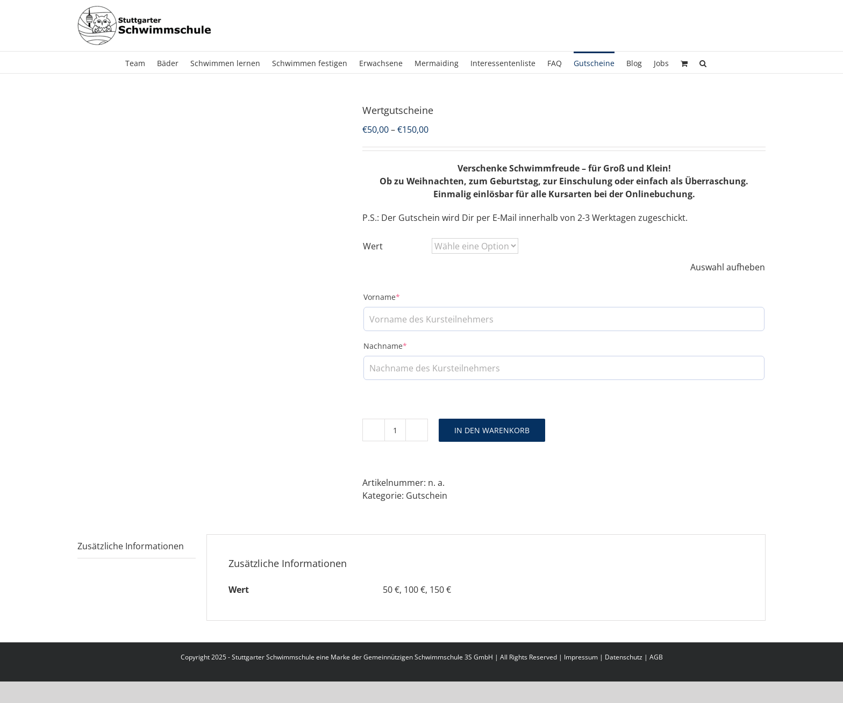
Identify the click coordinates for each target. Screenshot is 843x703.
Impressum (581, 657)
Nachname (385, 346)
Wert (373, 246)
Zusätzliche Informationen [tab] (130, 546)
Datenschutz (623, 657)
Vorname (381, 297)
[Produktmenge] (395, 430)
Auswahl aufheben (727, 267)
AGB (656, 657)
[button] (702, 62)
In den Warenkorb (492, 430)
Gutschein (426, 495)
